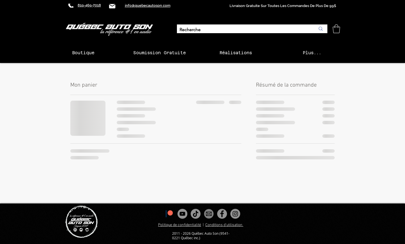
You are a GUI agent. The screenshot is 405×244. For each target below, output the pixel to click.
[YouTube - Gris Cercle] (182, 214)
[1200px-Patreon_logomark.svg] (169, 214)
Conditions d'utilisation (224, 225)
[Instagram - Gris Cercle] (235, 214)
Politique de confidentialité (179, 225)
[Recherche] (243, 30)
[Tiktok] (196, 214)
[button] (336, 28)
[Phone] (70, 6)
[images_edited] (209, 214)
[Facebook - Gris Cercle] (222, 214)
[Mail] (112, 6)
